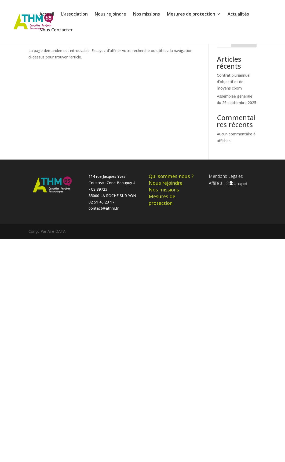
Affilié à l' (228, 183)
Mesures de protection (191, 14)
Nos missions (146, 14)
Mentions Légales (226, 176)
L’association (74, 14)
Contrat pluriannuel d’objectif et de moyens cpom (233, 82)
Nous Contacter (56, 30)
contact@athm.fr (104, 208)
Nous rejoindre (110, 14)
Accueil (46, 14)
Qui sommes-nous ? (171, 176)
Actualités (238, 14)
